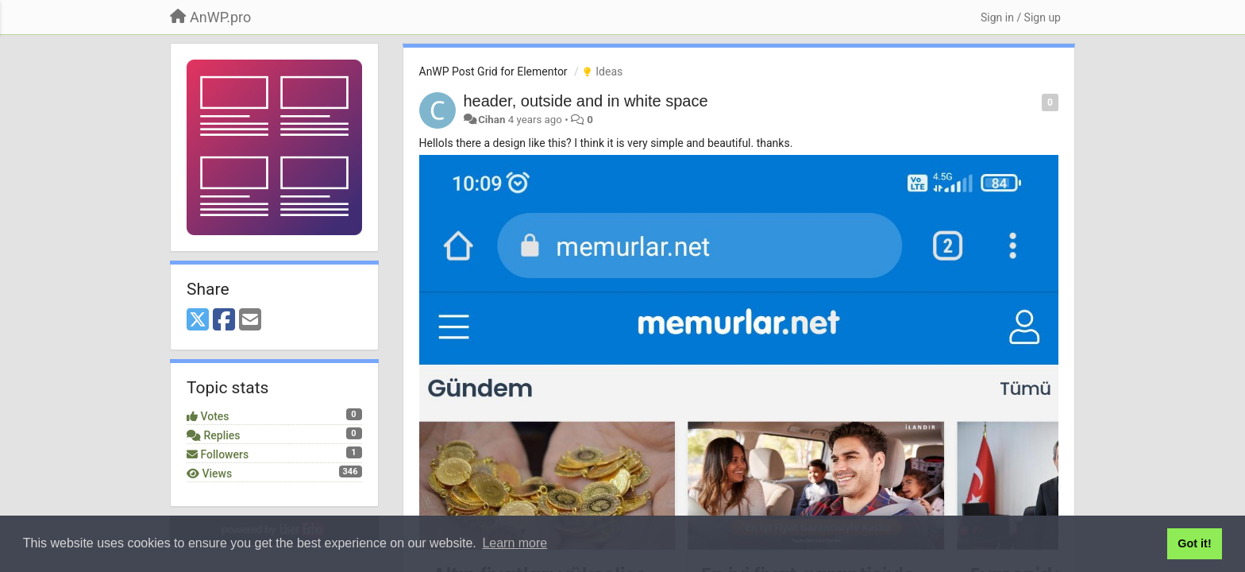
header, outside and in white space (586, 101)
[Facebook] (224, 320)
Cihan (491, 120)
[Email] (250, 320)
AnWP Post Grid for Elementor (493, 71)
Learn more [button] (514, 543)
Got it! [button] (1194, 543)
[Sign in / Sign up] (1020, 17)
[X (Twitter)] (198, 320)
